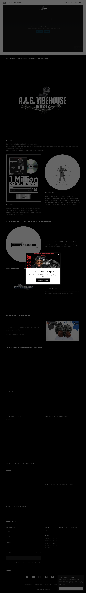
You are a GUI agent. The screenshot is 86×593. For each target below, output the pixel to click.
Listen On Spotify (43, 280)
